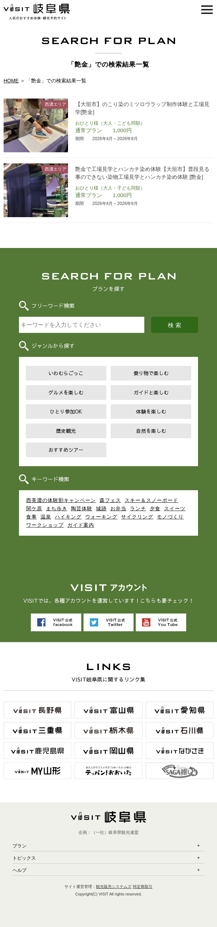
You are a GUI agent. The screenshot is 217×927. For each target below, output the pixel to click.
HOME (11, 80)
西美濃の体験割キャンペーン (61, 500)
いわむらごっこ (65, 373)
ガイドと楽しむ (151, 392)
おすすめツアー (65, 449)
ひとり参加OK (66, 411)
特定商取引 (143, 886)
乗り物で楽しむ (151, 373)
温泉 (45, 517)
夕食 (155, 508)
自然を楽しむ (151, 430)
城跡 (101, 508)
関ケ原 (34, 508)
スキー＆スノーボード (151, 500)
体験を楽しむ (151, 411)
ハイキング (68, 517)
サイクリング (137, 517)
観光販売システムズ (113, 886)
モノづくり (170, 517)
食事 (31, 517)
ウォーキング (101, 517)
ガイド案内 (80, 525)
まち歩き (56, 508)
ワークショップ (45, 525)
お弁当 (118, 508)
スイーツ (174, 508)
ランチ (138, 508)
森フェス (110, 500)
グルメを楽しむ (65, 392)
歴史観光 (66, 430)
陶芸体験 (81, 508)
